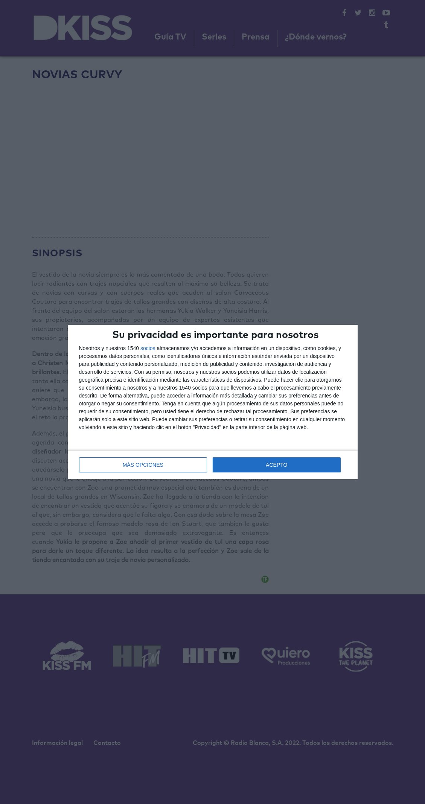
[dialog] (213, 402)
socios (147, 348)
